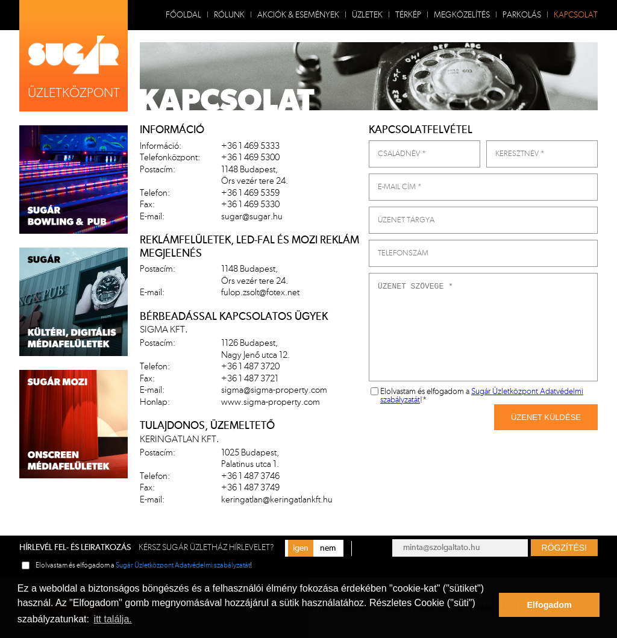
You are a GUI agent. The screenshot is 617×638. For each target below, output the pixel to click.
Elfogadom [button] (549, 605)
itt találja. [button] (113, 619)
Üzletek (367, 15)
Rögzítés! (564, 547)
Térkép (408, 15)
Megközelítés (462, 15)
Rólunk (229, 15)
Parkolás (522, 15)
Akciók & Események (298, 15)
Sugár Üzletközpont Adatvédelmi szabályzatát (183, 565)
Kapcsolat (576, 15)
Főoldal (183, 15)
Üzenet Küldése (546, 417)
